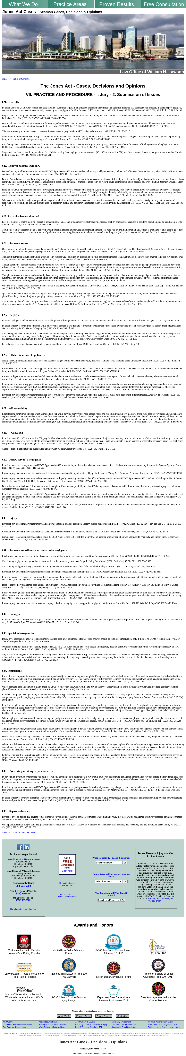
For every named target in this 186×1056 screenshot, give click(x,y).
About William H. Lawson (85, 1022)
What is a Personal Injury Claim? (160, 1022)
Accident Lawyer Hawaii (48, 1022)
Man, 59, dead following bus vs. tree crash (161, 899)
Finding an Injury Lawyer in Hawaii (52, 1025)
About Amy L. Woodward (121, 1022)
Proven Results (103, 1016)
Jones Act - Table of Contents (15, 79)
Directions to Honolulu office (23, 909)
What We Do (64, 1016)
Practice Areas (83, 1016)
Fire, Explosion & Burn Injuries (14, 1027)
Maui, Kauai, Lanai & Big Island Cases (162, 1025)
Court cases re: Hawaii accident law (67, 895)
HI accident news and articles (67, 884)
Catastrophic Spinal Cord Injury (124, 1027)
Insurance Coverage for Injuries (124, 1025)
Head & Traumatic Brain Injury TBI (88, 1027)
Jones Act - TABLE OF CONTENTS (19, 832)
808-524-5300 (23, 886)
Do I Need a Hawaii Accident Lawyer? (17, 1025)
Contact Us (122, 1016)
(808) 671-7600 (23, 893)
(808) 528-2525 (23, 900)
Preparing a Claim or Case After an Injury (91, 1025)
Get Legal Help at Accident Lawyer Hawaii (164, 1027)
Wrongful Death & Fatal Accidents (52, 1027)
